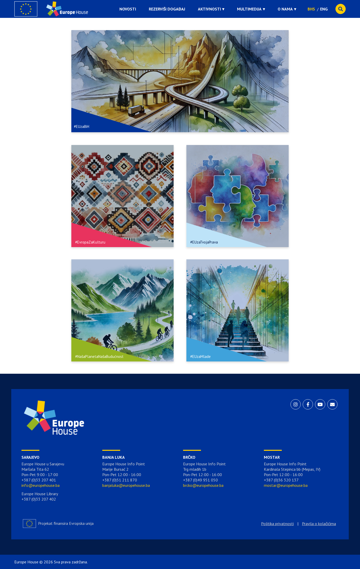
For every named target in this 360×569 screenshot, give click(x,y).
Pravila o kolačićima (319, 523)
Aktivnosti (209, 8)
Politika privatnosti (277, 523)
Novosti (127, 8)
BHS (311, 8)
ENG (324, 8)
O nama (285, 8)
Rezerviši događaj (167, 8)
